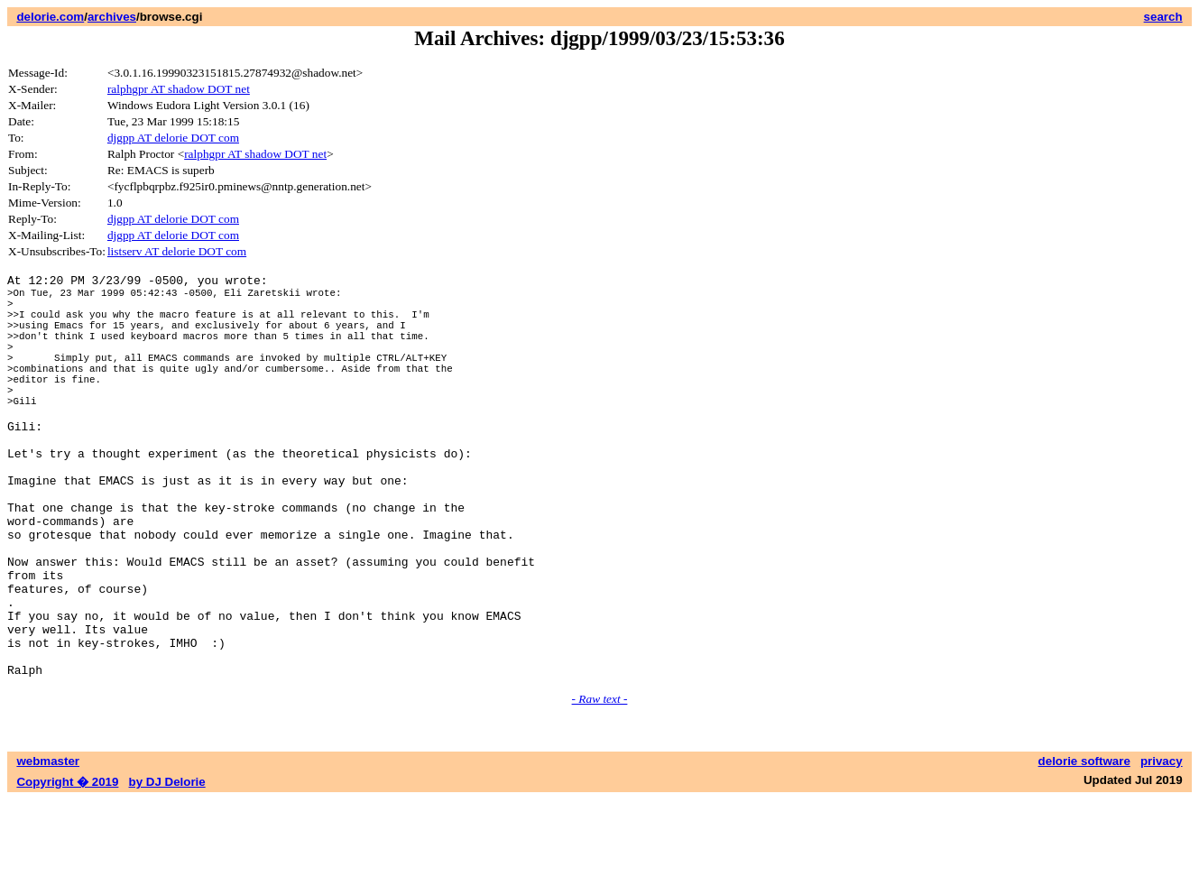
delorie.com (50, 16)
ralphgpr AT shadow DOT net (178, 89)
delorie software (1084, 847)
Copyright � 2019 (67, 868)
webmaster (47, 847)
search (1163, 16)
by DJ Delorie (167, 868)
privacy (1161, 847)
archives (112, 16)
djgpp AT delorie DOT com (173, 137)
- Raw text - (600, 785)
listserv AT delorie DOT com (176, 251)
